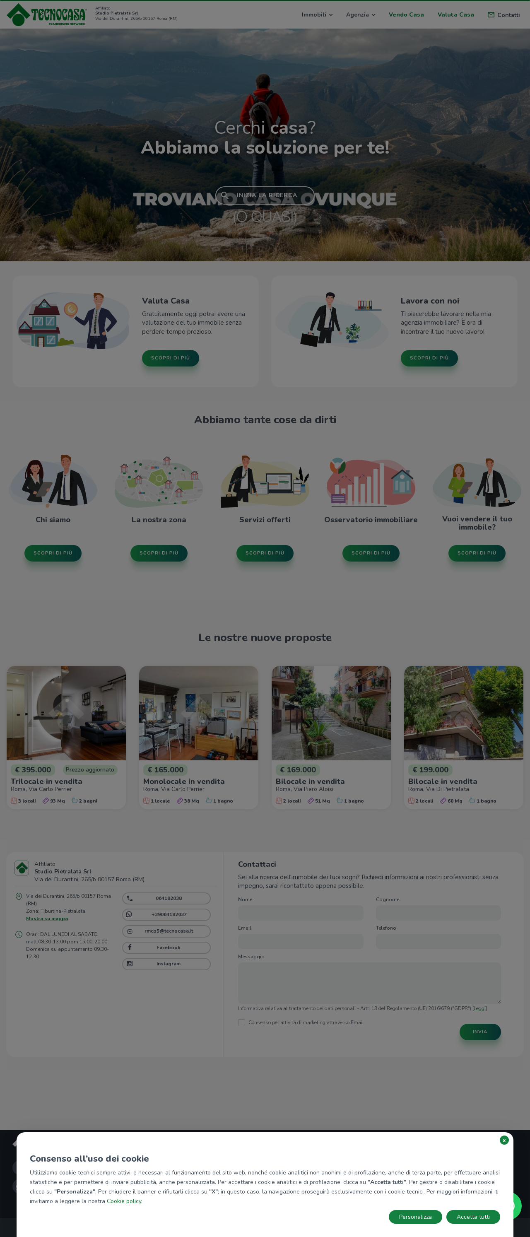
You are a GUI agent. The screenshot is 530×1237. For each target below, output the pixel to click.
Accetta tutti (473, 1217)
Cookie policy (124, 1201)
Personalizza (415, 1217)
